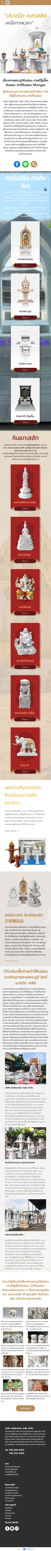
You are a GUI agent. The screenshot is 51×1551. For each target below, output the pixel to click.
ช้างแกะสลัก (23, 450)
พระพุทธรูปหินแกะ (33, 445)
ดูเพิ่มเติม (25, 1408)
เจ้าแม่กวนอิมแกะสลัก (16, 447)
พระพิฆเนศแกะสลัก (32, 447)
